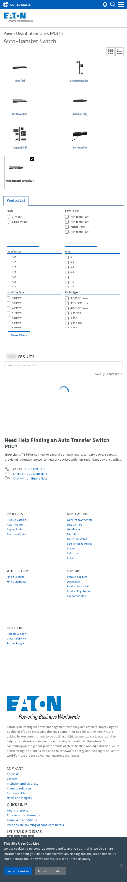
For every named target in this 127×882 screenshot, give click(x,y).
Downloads (73, 581)
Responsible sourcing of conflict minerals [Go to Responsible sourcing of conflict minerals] (35, 825)
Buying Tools (14, 529)
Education (73, 534)
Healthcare (73, 529)
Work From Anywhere (80, 519)
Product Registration (79, 591)
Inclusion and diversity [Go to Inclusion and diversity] (22, 783)
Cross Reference (16, 638)
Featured (114, 374)
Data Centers (74, 524)
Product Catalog (16, 519)
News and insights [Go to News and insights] (19, 798)
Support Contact (77, 596)
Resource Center (16, 534)
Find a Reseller (15, 576)
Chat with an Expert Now (30, 478)
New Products (15, 524)
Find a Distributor (17, 581)
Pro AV (71, 548)
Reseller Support (16, 633)
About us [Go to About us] (13, 774)
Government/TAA (77, 539)
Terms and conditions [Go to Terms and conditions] (22, 820)
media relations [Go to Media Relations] (17, 810)
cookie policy (82, 859)
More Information (50, 871)
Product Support (77, 576)
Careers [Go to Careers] (12, 779)
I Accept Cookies (18, 871)
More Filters (19, 335)
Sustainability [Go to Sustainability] (16, 793)
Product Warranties (78, 586)
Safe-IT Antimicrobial (79, 543)
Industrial (72, 553)
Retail (70, 558)
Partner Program (16, 643)
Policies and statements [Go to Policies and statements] (23, 815)
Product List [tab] (16, 200)
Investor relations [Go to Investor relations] (19, 788)
